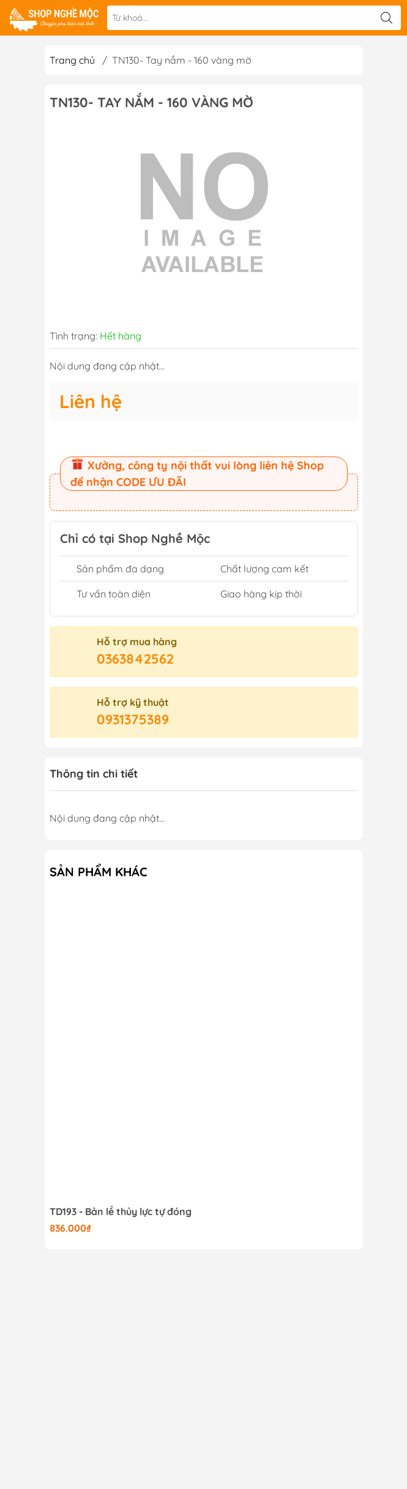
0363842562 (135, 658)
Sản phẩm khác (98, 871)
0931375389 (133, 719)
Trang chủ (72, 60)
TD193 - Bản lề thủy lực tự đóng (121, 1212)
